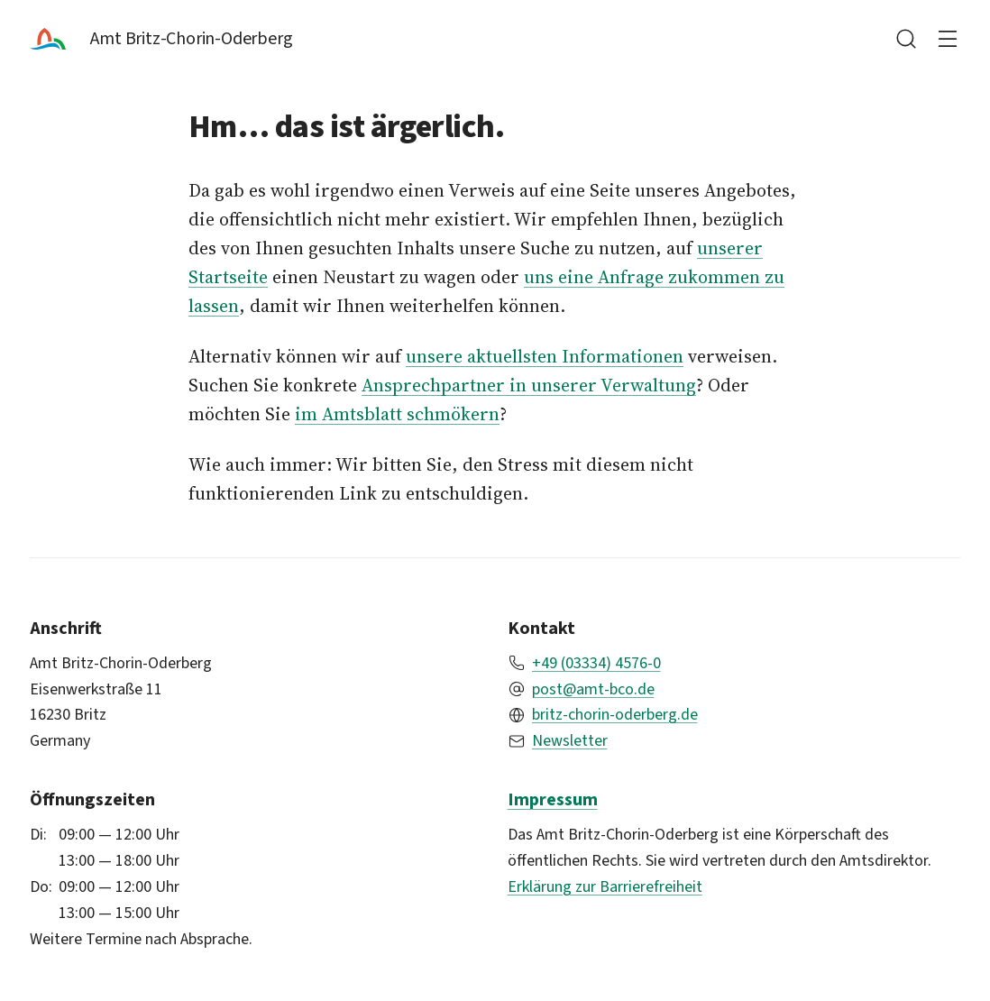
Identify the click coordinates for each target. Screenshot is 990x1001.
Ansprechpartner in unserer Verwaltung (529, 385)
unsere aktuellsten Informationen (544, 356)
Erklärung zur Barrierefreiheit (605, 886)
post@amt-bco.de (593, 689)
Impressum (553, 799)
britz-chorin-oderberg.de (615, 714)
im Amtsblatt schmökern (397, 414)
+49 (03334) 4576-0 (596, 663)
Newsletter (570, 740)
